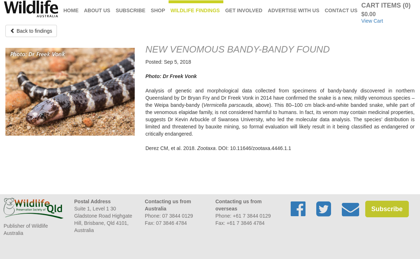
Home (71, 10)
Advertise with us (293, 10)
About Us (97, 10)
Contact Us (341, 10)
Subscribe (130, 10)
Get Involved (243, 10)
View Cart (372, 21)
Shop (158, 10)
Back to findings (31, 31)
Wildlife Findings (195, 10)
